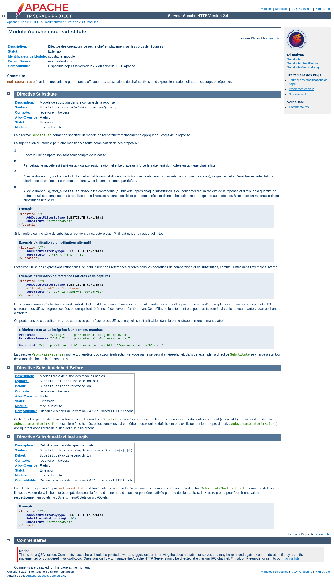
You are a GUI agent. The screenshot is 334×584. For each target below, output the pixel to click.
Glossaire (305, 9)
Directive (26, 94)
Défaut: (20, 386)
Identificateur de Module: (27, 56)
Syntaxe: (22, 107)
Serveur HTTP (30, 22)
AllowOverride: (27, 117)
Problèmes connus (301, 89)
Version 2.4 (75, 22)
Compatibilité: (19, 66)
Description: (17, 46)
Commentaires (299, 107)
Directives (281, 9)
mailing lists (291, 558)
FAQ (294, 9)
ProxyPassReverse (47, 355)
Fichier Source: (20, 61)
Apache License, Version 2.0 (45, 575)
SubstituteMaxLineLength (304, 67)
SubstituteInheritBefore (302, 63)
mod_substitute (21, 82)
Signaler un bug (299, 94)
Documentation (54, 22)
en (271, 38)
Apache (12, 22)
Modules (266, 9)
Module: (21, 127)
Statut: (13, 51)
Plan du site (323, 9)
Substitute (294, 59)
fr (278, 38)
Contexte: (22, 112)
